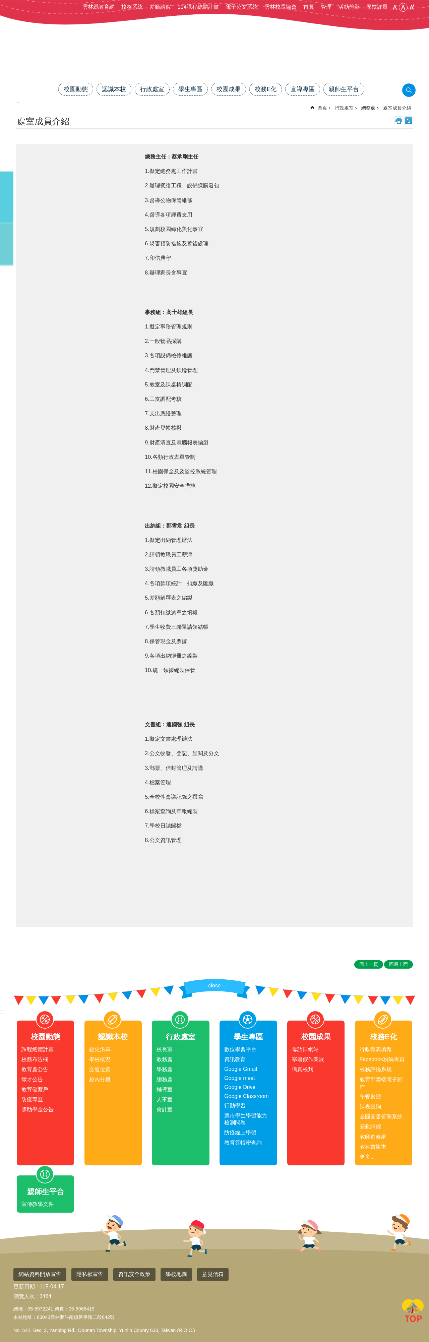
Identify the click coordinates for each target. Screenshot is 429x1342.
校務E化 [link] (266, 89)
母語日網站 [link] (305, 1049)
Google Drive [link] (239, 1087)
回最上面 (413, 1311)
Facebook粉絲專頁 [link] (382, 1059)
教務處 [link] (165, 1059)
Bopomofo (408, 120)
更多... (367, 1157)
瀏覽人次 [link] (24, 1296)
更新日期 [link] (24, 1286)
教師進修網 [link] (373, 1137)
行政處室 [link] (152, 89)
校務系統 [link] (132, 7)
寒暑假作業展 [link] (308, 1059)
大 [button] (412, 7)
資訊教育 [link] (235, 1059)
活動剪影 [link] (349, 7)
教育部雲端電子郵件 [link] (381, 1083)
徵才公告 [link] (32, 1079)
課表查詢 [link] (370, 1106)
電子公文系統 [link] (242, 7)
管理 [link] (326, 7)
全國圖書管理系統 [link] (381, 1116)
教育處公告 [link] (34, 1069)
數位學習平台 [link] (240, 1049)
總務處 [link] (368, 108)
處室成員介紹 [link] (397, 108)
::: (2, 1012)
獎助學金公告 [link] (37, 1109)
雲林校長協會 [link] (280, 7)
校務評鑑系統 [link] (376, 1069)
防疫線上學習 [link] (240, 1133)
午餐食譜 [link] (370, 1096)
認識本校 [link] (114, 89)
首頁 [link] (308, 7)
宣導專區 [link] (303, 89)
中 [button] (403, 7)
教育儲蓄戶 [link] (34, 1089)
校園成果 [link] (229, 89)
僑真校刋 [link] (302, 1069)
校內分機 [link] (100, 1079)
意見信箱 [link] (213, 1274)
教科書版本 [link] (373, 1147)
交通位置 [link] (100, 1069)
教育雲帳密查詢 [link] (243, 1143)
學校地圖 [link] (176, 1274)
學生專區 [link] (190, 89)
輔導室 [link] (165, 1089)
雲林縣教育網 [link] (98, 7)
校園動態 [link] (76, 89)
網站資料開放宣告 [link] (39, 1274)
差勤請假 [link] (160, 7)
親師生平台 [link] (344, 89)
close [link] (214, 985)
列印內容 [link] (398, 120)
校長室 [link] (165, 1049)
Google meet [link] (239, 1078)
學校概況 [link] (100, 1059)
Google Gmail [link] (240, 1069)
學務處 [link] (165, 1069)
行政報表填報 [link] (376, 1049)
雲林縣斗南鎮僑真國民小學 (214, 59)
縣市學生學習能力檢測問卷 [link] (245, 1119)
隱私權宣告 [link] (89, 1274)
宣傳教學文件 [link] (37, 1204)
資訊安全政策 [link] (134, 1274)
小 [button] (395, 7)
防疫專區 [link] (32, 1099)
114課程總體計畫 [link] (198, 7)
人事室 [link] (165, 1099)
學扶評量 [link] (377, 7)
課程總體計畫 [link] (37, 1049)
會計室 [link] (165, 1109)
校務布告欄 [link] (34, 1059)
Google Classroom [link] (246, 1096)
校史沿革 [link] (100, 1049)
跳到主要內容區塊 (3, 3)
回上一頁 (368, 964)
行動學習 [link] (235, 1105)
